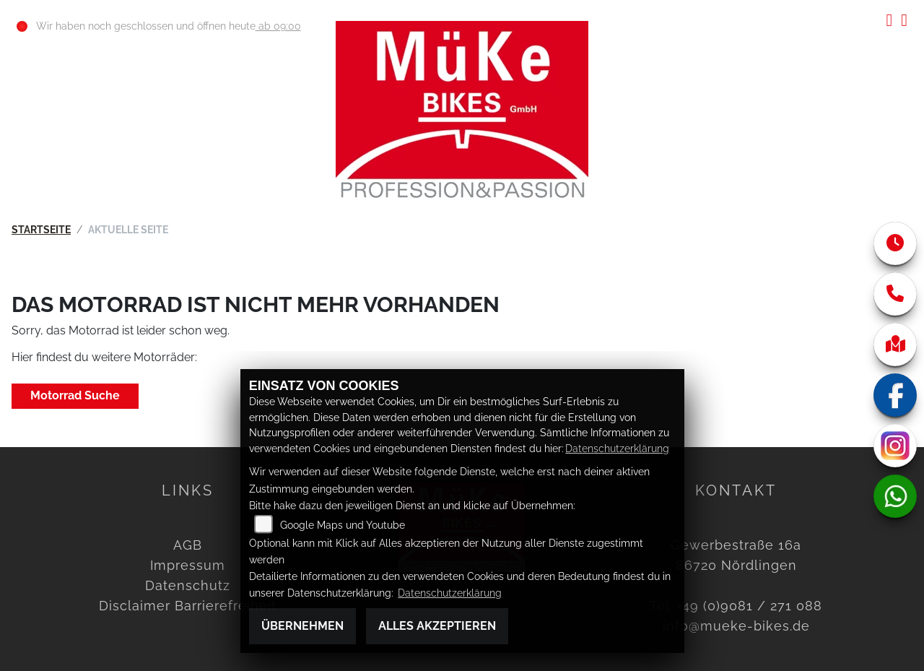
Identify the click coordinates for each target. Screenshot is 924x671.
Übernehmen (302, 626)
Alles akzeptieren (437, 626)
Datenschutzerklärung (617, 448)
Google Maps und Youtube (342, 525)
